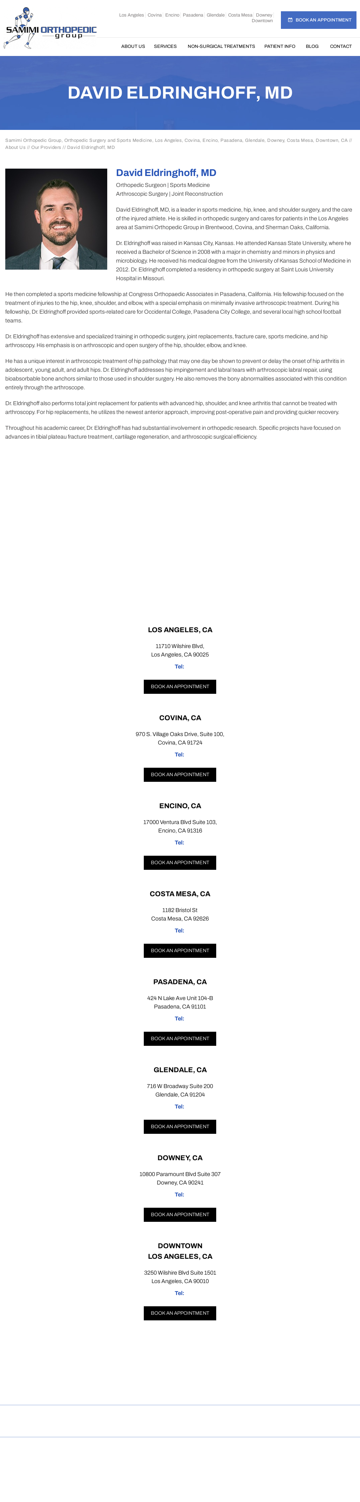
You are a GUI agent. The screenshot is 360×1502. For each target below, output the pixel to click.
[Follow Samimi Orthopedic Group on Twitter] (180, 1390)
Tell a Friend (208, 1415)
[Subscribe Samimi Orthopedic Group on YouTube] (233, 1390)
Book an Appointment (324, 20)
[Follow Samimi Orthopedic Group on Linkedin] (206, 1390)
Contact (341, 46)
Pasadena (193, 15)
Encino (172, 15)
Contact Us (255, 1415)
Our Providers (46, 147)
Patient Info (279, 46)
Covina (155, 15)
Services (165, 46)
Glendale (216, 15)
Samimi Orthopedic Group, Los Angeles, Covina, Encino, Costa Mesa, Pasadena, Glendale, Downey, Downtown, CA (182, 1453)
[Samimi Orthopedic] (50, 27)
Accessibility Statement (317, 1415)
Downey (264, 15)
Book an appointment (180, 686)
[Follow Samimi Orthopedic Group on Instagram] (154, 1390)
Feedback (164, 1415)
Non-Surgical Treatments (221, 46)
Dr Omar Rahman (180, 1461)
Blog (312, 46)
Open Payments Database (180, 1426)
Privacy (91, 1415)
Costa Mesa (240, 15)
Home (108, 46)
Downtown (262, 20)
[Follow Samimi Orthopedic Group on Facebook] (127, 1390)
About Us (133, 46)
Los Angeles (131, 15)
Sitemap (126, 1415)
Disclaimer (52, 1415)
